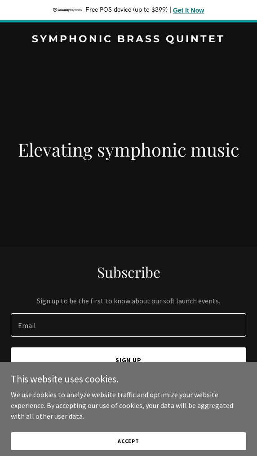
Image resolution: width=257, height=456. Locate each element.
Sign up (128, 360)
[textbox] (128, 325)
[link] (128, 39)
